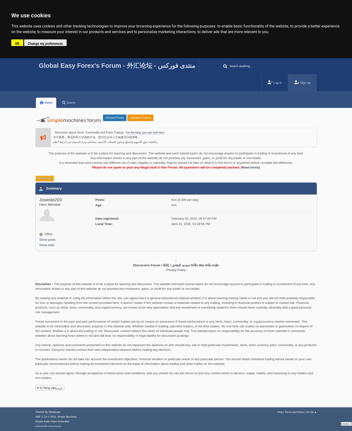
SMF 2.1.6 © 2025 (45, 416)
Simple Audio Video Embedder (52, 421)
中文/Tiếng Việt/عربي (50, 388)
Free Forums (54, 426)
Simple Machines (67, 416)
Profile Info (45, 178)
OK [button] (17, 44)
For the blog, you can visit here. (145, 132)
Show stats (47, 245)
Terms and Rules (294, 412)
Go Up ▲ (311, 412)
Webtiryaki (54, 412)
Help (280, 412)
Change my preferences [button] (45, 44)
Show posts (47, 239)
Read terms (250, 167)
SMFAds (39, 426)
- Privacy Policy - (176, 270)
